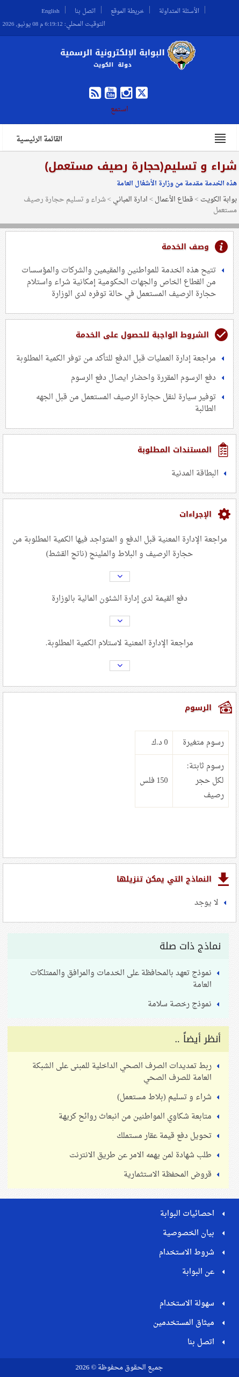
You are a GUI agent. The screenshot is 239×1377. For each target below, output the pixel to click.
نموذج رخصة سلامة (180, 1004)
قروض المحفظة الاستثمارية (168, 1174)
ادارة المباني (130, 199)
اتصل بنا (85, 9)
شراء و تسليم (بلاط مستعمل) (164, 1097)
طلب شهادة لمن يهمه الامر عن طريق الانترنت (140, 1155)
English (50, 9)
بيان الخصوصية (188, 1233)
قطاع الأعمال (174, 199)
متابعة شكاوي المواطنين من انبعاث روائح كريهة (135, 1116)
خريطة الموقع (127, 9)
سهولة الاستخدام (187, 1303)
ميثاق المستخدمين (183, 1323)
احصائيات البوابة (187, 1214)
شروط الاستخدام (186, 1252)
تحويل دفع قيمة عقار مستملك (164, 1136)
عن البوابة (198, 1272)
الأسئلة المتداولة (179, 9)
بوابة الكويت (218, 199)
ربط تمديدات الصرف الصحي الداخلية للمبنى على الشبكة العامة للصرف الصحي (122, 1072)
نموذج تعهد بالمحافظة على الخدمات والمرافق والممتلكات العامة (121, 979)
